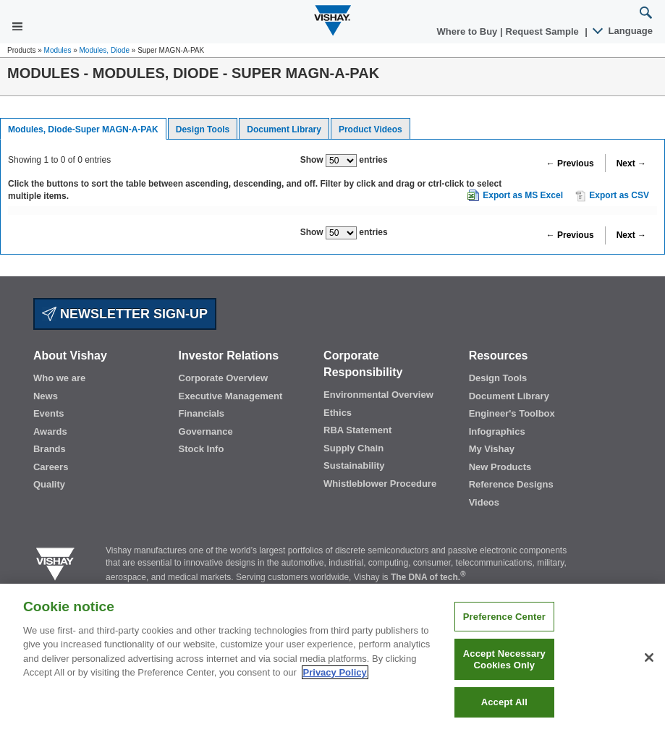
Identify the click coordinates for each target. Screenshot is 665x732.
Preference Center (504, 616)
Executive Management (231, 396)
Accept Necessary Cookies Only (504, 659)
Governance (206, 431)
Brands (49, 448)
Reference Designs (511, 484)
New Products (500, 466)
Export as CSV (612, 196)
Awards (50, 431)
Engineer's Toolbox (512, 413)
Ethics (337, 412)
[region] (332, 658)
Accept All (504, 702)
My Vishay (491, 448)
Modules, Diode (105, 50)
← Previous (570, 163)
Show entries (344, 160)
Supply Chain (353, 448)
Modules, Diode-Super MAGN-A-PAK (83, 129)
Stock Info (201, 448)
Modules (58, 50)
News (45, 396)
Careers (50, 466)
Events (48, 413)
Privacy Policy (335, 672)
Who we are (59, 378)
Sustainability (354, 465)
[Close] (649, 657)
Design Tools (202, 129)
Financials (202, 413)
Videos (484, 502)
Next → (631, 163)
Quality (49, 484)
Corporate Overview (223, 378)
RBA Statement (357, 430)
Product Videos (370, 129)
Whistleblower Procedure (379, 483)
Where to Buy (468, 31)
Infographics (497, 431)
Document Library (284, 129)
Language (623, 30)
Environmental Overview (378, 394)
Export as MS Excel (523, 195)
